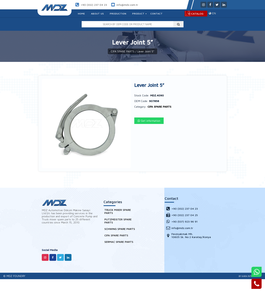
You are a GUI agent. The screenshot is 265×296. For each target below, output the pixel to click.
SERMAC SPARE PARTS (118, 241)
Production (118, 13)
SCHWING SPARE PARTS (119, 228)
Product (138, 13)
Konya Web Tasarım (249, 276)
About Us (97, 13)
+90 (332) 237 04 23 (94, 4)
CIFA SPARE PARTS (122, 51)
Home (81, 13)
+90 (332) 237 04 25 (182, 215)
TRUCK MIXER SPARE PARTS (117, 211)
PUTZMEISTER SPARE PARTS (118, 221)
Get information (149, 120)
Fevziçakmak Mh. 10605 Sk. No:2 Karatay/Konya (188, 235)
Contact (156, 13)
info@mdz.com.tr (127, 4)
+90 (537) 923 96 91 (182, 221)
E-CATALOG (195, 13)
